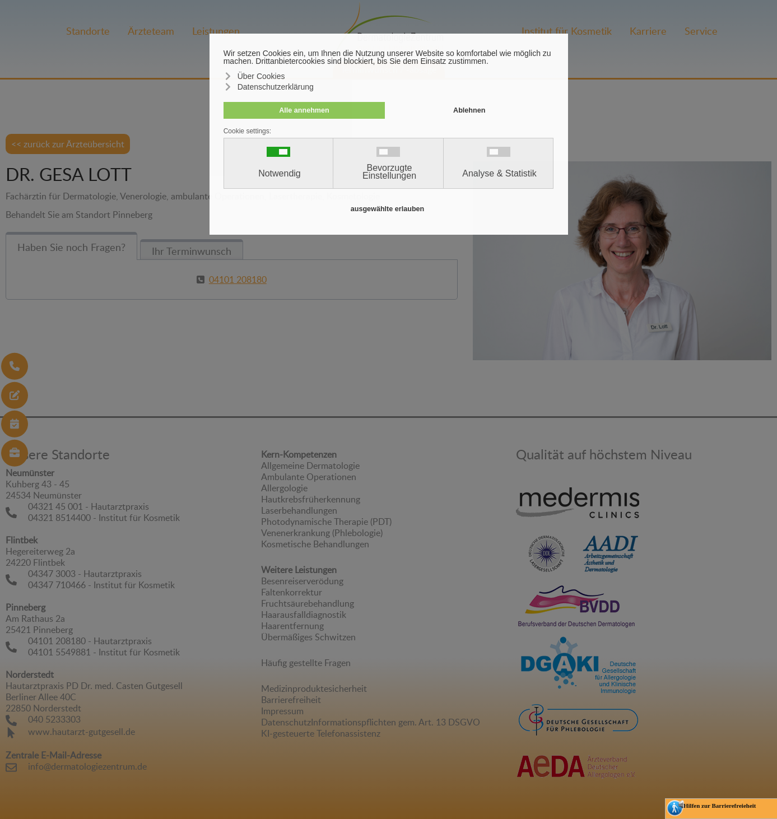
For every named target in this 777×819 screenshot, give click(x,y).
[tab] (71, 246)
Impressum (282, 711)
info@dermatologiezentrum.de (87, 766)
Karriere (648, 31)
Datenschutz (286, 722)
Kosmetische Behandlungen (315, 544)
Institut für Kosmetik (567, 31)
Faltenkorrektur (291, 592)
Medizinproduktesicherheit (314, 688)
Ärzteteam (151, 31)
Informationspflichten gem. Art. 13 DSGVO (395, 722)
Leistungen (216, 31)
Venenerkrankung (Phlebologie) (322, 533)
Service (701, 31)
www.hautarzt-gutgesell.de (81, 731)
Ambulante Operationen (308, 477)
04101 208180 (238, 279)
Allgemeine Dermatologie (310, 465)
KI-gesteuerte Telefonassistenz (320, 733)
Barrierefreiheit (291, 700)
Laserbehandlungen (299, 510)
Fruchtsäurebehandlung (307, 603)
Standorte (88, 31)
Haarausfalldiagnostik (303, 614)
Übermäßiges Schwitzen (308, 637)
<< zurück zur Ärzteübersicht (67, 144)
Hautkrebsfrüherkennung (310, 499)
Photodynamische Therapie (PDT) (326, 521)
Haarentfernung (292, 626)
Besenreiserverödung (302, 581)
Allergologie (284, 488)
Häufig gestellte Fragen (306, 663)
